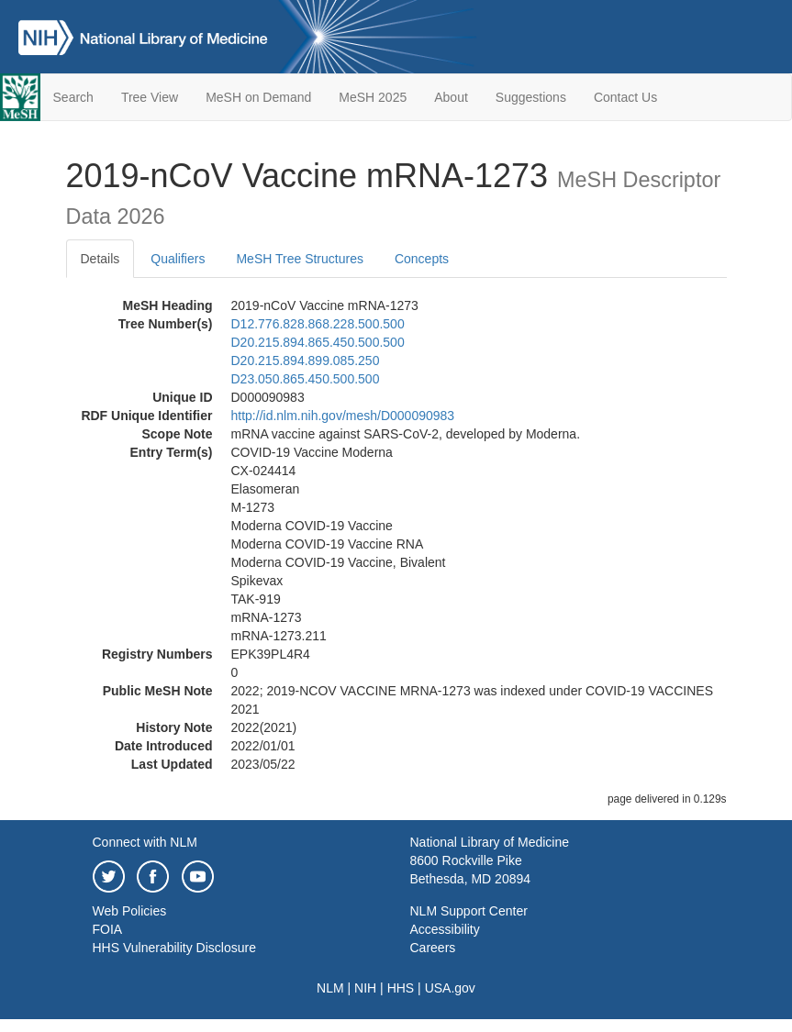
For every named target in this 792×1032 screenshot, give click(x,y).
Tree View (149, 97)
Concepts (422, 258)
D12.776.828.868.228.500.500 (318, 323)
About (451, 97)
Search (73, 97)
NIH (365, 988)
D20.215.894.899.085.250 (305, 360)
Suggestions (531, 97)
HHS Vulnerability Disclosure (174, 947)
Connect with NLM (145, 842)
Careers (433, 947)
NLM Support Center (469, 911)
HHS (401, 988)
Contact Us (625, 97)
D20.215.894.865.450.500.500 (318, 342)
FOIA (108, 929)
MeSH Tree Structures (299, 258)
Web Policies (130, 911)
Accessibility (445, 929)
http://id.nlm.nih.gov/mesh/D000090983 (343, 415)
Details (100, 258)
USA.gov (450, 988)
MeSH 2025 (373, 97)
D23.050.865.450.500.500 (305, 379)
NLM (330, 988)
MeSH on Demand (258, 97)
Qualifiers (178, 258)
